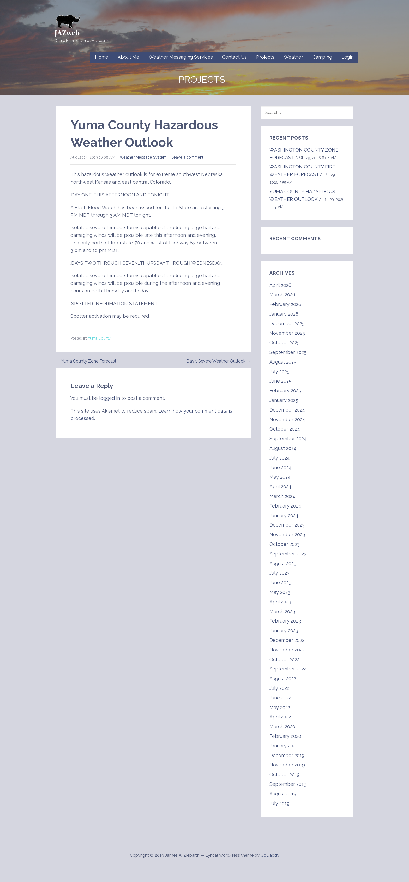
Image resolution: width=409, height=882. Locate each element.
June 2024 (280, 467)
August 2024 (283, 448)
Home (101, 57)
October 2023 (284, 544)
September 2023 (287, 554)
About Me (128, 57)
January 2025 (283, 400)
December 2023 (287, 525)
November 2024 (287, 419)
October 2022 (284, 659)
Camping (322, 57)
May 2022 (279, 707)
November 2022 (287, 650)
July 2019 (279, 803)
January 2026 (283, 314)
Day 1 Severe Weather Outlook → (219, 361)
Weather (293, 57)
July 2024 (279, 458)
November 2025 (287, 333)
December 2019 (287, 755)
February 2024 (285, 506)
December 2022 (286, 640)
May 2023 (279, 592)
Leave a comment (187, 157)
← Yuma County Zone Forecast (86, 361)
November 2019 (287, 765)
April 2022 (280, 717)
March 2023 (282, 611)
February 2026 (285, 304)
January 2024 (283, 515)
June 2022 (280, 697)
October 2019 (284, 774)
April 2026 (280, 285)
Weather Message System (143, 157)
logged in (109, 398)
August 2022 (282, 678)
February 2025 (285, 390)
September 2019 (287, 784)
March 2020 (282, 726)
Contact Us (234, 57)
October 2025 (284, 342)
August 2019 (282, 793)
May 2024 (280, 477)
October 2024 (284, 429)
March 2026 (282, 294)
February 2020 (285, 736)
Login (347, 57)
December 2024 (287, 410)
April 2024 (280, 486)
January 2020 (283, 745)
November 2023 (287, 534)
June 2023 (280, 582)
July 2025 (279, 371)
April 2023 (280, 602)
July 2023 (279, 573)
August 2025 (282, 362)
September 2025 (287, 352)
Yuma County (99, 338)
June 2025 (280, 381)
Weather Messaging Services (181, 57)
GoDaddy (270, 855)
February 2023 (285, 621)
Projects (265, 57)
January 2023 (283, 630)
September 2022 (287, 669)
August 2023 (282, 563)
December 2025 (287, 323)
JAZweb (67, 32)
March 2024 (282, 496)
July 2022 (279, 688)
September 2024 (288, 438)
